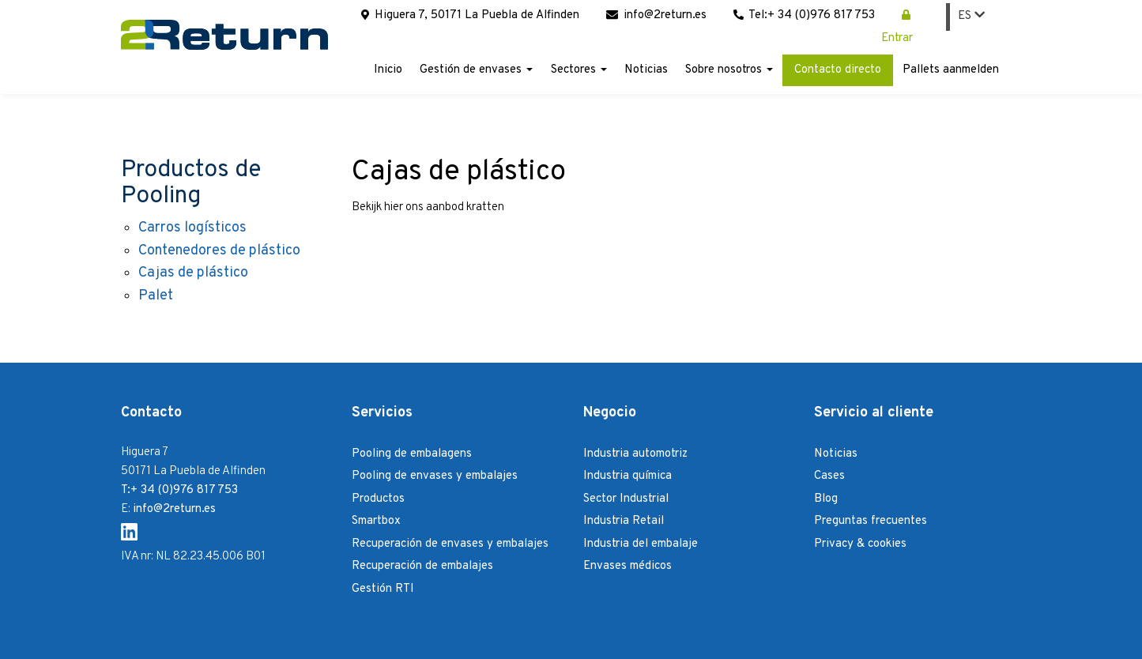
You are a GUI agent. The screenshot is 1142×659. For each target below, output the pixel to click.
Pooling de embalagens (412, 453)
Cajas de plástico (193, 273)
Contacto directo (837, 69)
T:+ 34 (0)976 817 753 (179, 490)
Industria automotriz (635, 453)
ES (971, 16)
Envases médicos (627, 566)
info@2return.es (656, 15)
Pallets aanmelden (951, 69)
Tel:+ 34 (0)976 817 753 (804, 15)
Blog (826, 498)
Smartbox (376, 521)
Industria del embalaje (640, 544)
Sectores (579, 69)
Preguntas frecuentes (870, 521)
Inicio (388, 69)
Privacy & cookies (860, 544)
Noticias (646, 69)
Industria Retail (623, 521)
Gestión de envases (476, 69)
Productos (378, 498)
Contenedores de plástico (219, 251)
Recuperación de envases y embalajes (450, 544)
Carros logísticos (192, 228)
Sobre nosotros (729, 69)
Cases (829, 476)
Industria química (627, 476)
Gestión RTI (383, 589)
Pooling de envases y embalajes (435, 476)
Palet (155, 296)
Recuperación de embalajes (422, 566)
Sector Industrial (626, 498)
